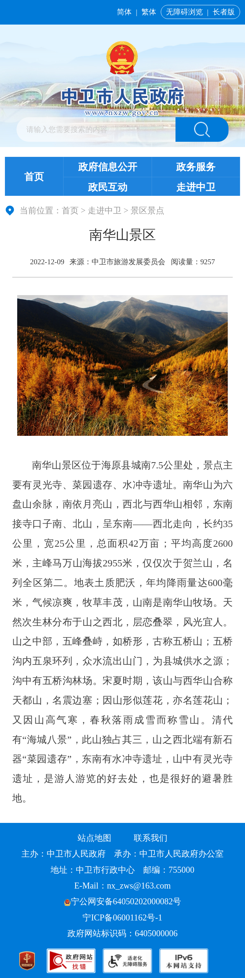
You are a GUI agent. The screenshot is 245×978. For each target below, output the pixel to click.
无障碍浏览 (184, 12)
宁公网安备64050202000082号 (122, 901)
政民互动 (107, 187)
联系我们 (150, 838)
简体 (124, 12)
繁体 (148, 12)
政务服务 (196, 166)
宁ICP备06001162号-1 (123, 917)
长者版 (224, 12)
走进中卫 (196, 187)
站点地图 (94, 838)
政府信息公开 (107, 166)
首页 (34, 176)
